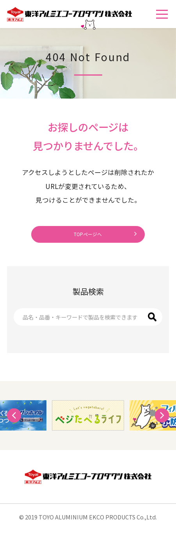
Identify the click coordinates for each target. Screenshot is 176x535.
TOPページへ (88, 236)
